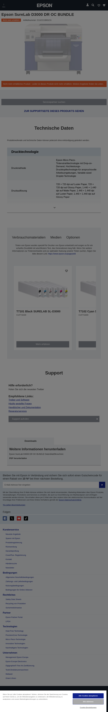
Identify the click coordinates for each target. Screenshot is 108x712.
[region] (53, 701)
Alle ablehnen (88, 701)
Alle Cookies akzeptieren (88, 696)
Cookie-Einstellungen (88, 707)
